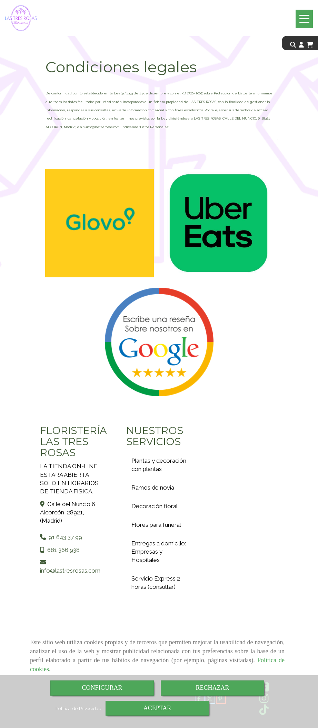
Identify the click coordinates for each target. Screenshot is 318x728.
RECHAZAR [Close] (212, 687)
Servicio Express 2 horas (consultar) (155, 582)
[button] (301, 44)
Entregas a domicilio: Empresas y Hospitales (158, 551)
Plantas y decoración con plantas (158, 464)
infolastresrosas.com (70, 570)
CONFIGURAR (102, 687)
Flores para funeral (156, 524)
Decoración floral (154, 506)
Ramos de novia (152, 487)
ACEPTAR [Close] (157, 708)
